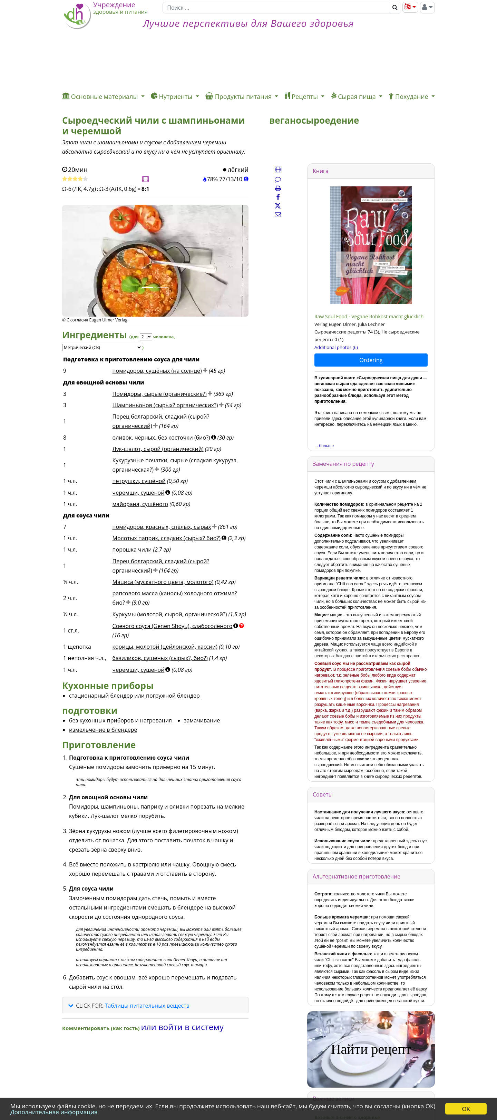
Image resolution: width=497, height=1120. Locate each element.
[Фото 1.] (147, 287)
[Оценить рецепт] (75, 179)
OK (466, 1109)
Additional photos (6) (336, 347)
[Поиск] (276, 7)
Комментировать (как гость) (101, 1028)
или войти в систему (182, 1026)
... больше (324, 445)
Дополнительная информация (53, 1112)
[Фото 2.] (162, 287)
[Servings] (146, 336)
